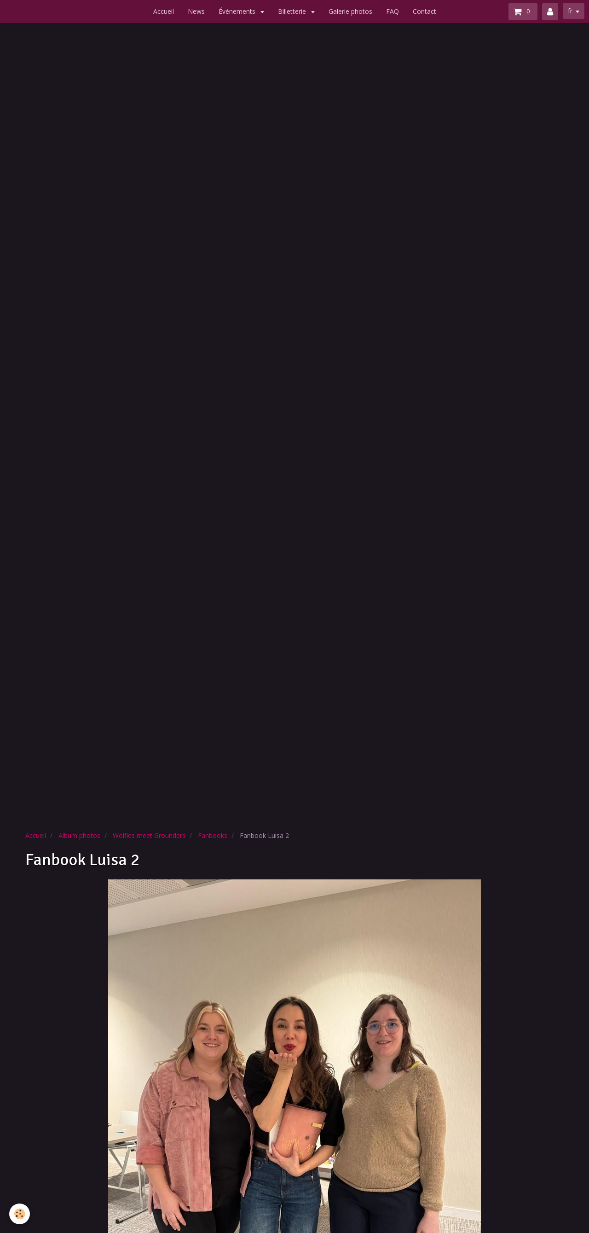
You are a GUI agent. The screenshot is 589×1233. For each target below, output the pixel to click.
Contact (424, 11)
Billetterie (293, 11)
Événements (238, 11)
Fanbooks (212, 835)
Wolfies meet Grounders (149, 835)
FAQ (392, 11)
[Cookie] (19, 1214)
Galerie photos (350, 11)
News (196, 11)
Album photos (79, 835)
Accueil (163, 11)
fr (570, 10)
